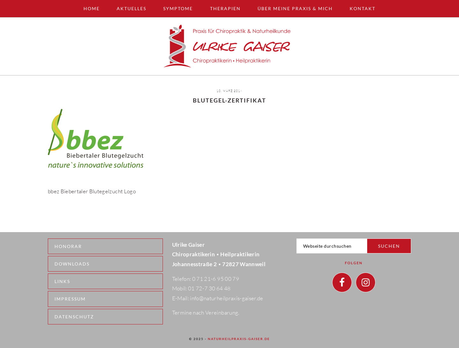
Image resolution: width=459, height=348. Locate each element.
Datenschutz (74, 316)
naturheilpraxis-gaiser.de (239, 339)
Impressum (70, 299)
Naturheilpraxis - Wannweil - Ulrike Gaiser (229, 46)
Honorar (68, 246)
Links (62, 281)
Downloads (72, 263)
